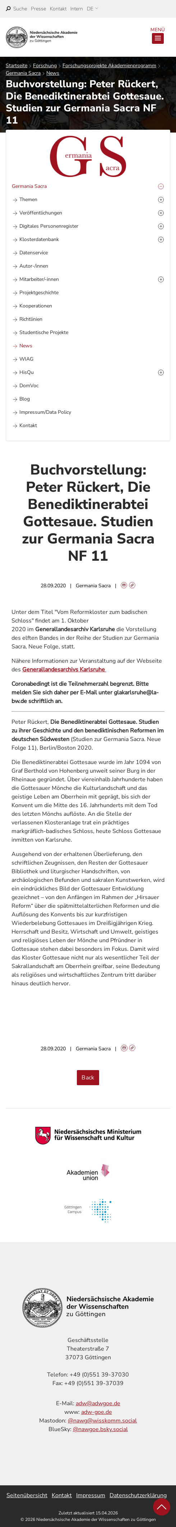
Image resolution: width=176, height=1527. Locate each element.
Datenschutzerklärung (138, 1495)
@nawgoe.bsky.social (100, 1429)
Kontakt (58, 8)
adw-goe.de (96, 1412)
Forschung (45, 65)
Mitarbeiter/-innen (39, 279)
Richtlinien (30, 319)
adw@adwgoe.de (98, 1403)
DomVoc (28, 385)
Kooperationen (35, 305)
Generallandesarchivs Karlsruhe (64, 670)
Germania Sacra (23, 73)
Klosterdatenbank (39, 239)
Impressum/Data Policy (45, 412)
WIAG (26, 359)
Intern (76, 8)
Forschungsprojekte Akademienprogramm (109, 65)
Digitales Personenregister (48, 226)
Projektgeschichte (39, 292)
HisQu (26, 372)
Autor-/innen (33, 266)
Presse (38, 8)
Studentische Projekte (43, 332)
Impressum (90, 1495)
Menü (157, 35)
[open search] (16, 8)
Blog (24, 398)
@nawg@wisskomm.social (102, 1421)
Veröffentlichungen (40, 212)
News (52, 73)
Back (88, 1078)
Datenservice (33, 252)
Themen (28, 199)
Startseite (16, 65)
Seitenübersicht (26, 1495)
